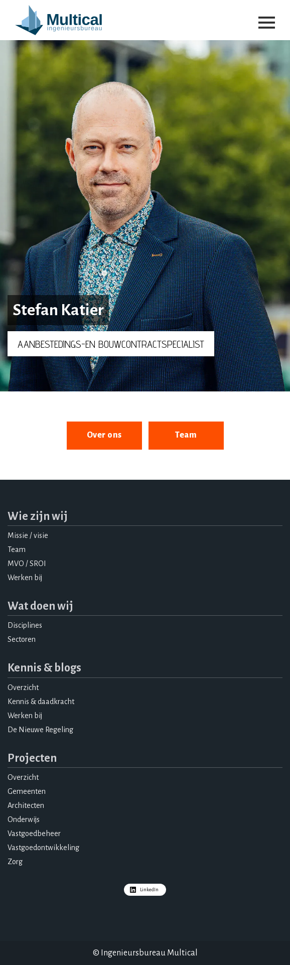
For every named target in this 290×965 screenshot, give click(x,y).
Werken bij (25, 578)
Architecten (26, 805)
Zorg (15, 862)
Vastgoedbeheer (34, 834)
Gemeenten (27, 791)
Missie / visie (28, 535)
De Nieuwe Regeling (40, 730)
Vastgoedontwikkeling (43, 848)
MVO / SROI (27, 564)
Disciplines (25, 625)
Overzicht (23, 687)
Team (186, 435)
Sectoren (22, 639)
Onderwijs (24, 819)
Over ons (104, 435)
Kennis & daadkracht (41, 702)
